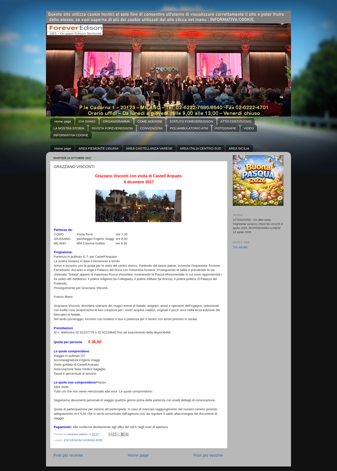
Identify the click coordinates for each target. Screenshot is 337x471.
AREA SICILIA (239, 148)
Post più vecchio (208, 455)
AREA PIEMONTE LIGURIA (98, 148)
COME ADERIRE (150, 121)
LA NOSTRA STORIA (69, 128)
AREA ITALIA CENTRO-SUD (200, 148)
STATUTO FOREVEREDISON (191, 121)
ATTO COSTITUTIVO (236, 121)
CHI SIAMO (86, 121)
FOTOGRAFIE (225, 128)
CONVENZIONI (151, 128)
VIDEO (249, 128)
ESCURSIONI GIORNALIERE (83, 440)
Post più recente (68, 455)
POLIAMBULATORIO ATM (189, 128)
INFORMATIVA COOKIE (71, 135)
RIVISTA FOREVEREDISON (112, 128)
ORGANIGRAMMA (116, 121)
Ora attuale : (241, 247)
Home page (62, 121)
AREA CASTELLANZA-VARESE (149, 148)
